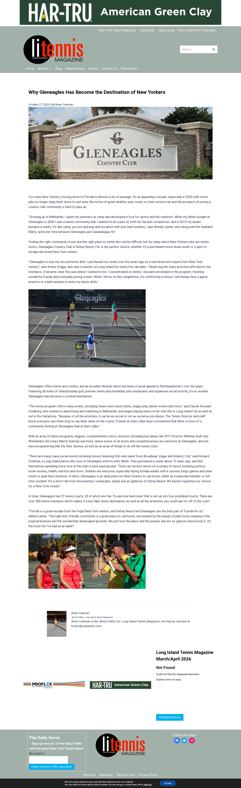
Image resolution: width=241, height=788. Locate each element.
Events (93, 68)
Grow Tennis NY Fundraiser (197, 30)
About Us (89, 775)
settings (147, 784)
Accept (167, 783)
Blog (58, 68)
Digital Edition (75, 68)
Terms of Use (125, 775)
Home (29, 68)
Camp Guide (166, 30)
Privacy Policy (148, 775)
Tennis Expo (128, 68)
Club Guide (147, 30)
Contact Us (109, 68)
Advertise (106, 775)
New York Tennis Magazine (117, 30)
